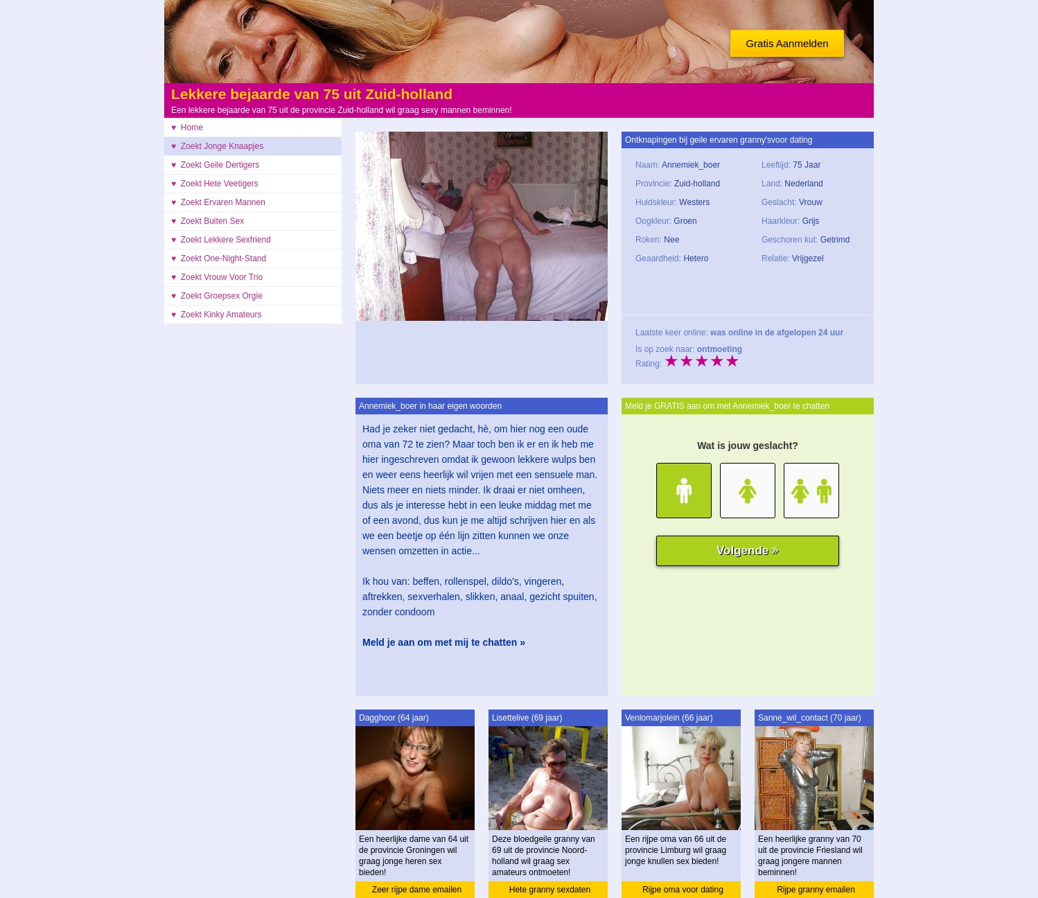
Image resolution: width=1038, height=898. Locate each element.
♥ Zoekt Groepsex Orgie (217, 296)
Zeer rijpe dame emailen (416, 890)
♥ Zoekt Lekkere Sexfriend (221, 240)
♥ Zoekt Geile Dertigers (215, 165)
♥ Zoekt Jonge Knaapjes (217, 146)
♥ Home (187, 127)
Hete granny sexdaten (549, 890)
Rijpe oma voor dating (682, 890)
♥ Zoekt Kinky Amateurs (216, 314)
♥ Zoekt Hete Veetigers (214, 183)
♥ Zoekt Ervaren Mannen (218, 202)
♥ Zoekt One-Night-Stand (218, 258)
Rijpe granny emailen (816, 890)
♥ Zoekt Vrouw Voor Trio (217, 277)
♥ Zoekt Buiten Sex (207, 221)
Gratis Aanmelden (787, 43)
